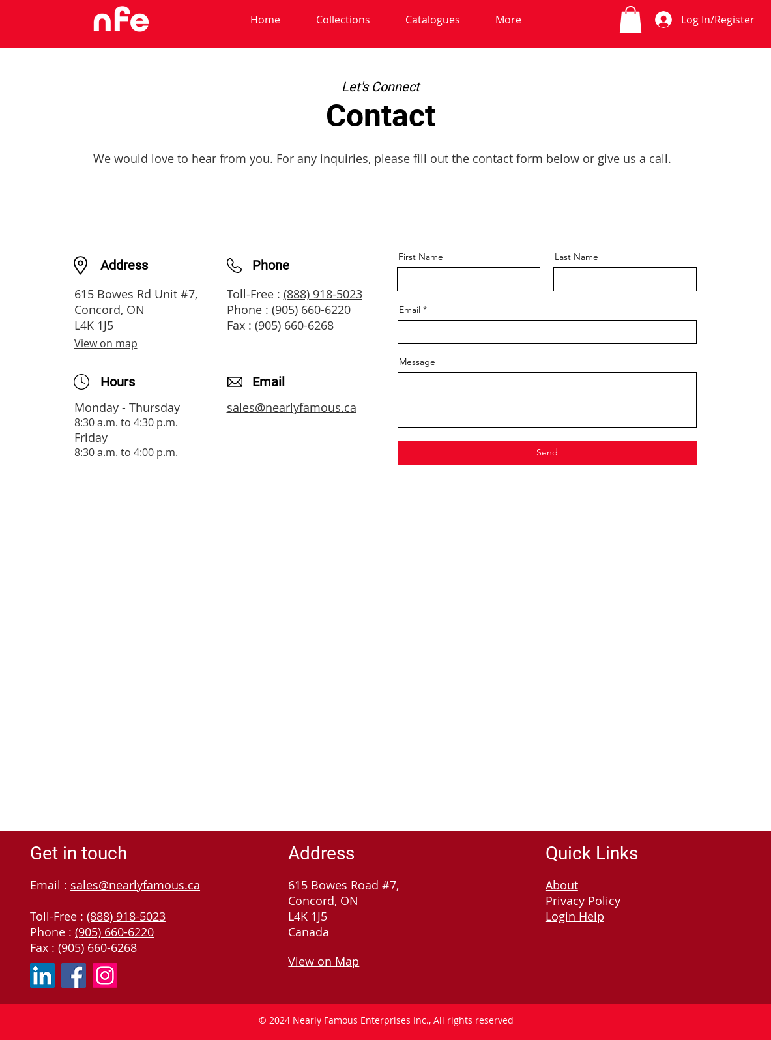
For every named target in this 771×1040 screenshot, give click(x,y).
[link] (630, 19)
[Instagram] (105, 975)
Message (417, 361)
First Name (420, 256)
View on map (106, 343)
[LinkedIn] (42, 975)
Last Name (576, 256)
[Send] (547, 453)
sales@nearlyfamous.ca (291, 407)
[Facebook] (73, 975)
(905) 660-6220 (311, 309)
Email (409, 309)
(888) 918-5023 (323, 294)
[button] (343, 19)
